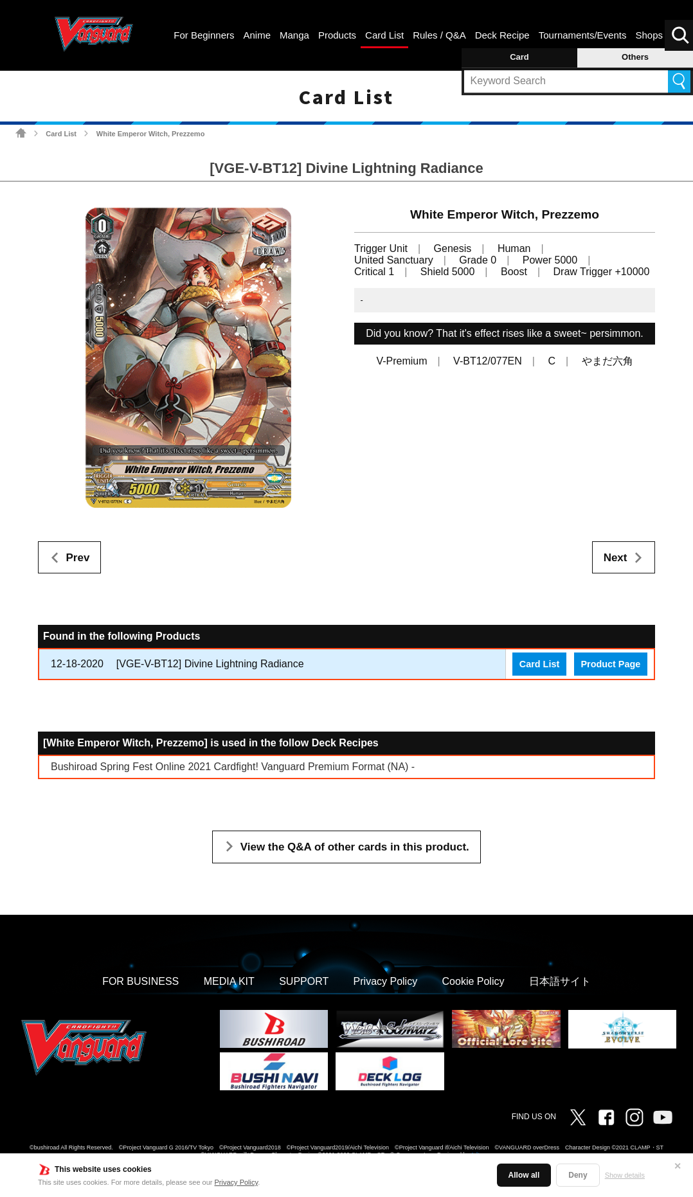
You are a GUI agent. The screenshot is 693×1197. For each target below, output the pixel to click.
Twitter (578, 1117)
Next (615, 558)
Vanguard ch (662, 1117)
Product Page (610, 664)
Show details (625, 1175)
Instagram (634, 1117)
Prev (78, 558)
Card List (61, 134)
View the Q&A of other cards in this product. (354, 847)
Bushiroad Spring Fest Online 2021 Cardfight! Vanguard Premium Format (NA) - (233, 766)
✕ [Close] (677, 1166)
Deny (577, 1175)
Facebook (606, 1117)
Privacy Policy (236, 1182)
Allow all (524, 1175)
